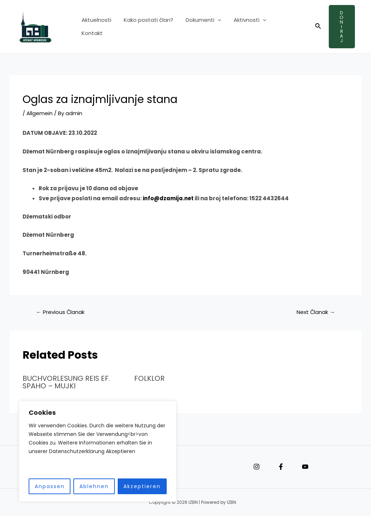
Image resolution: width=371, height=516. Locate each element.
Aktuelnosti (95, 26)
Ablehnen (89, 486)
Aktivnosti (243, 27)
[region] (93, 451)
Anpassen (45, 486)
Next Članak (315, 312)
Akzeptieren (137, 486)
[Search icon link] (314, 27)
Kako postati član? (145, 26)
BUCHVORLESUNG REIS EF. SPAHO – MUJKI (67, 381)
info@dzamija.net (168, 198)
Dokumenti (198, 27)
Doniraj (340, 26)
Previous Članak (60, 312)
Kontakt (281, 26)
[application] (213, 27)
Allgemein (39, 113)
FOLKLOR (149, 378)
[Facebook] (281, 466)
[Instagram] (256, 466)
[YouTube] (305, 466)
